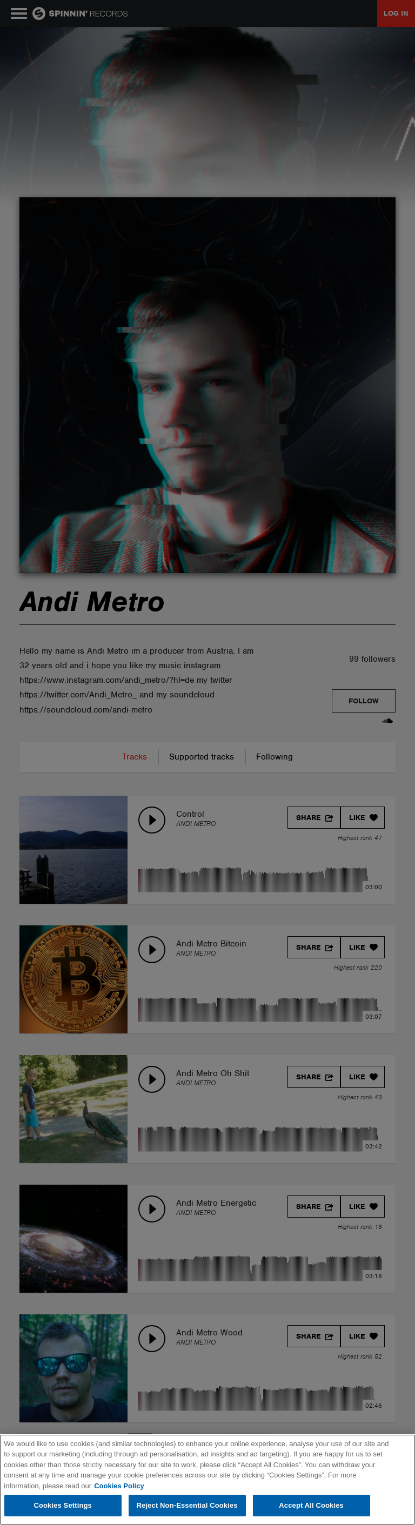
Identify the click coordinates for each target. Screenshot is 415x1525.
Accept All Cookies (311, 1505)
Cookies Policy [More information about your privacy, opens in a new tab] (119, 1486)
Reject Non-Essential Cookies (187, 1505)
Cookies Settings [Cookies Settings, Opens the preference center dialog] (63, 1505)
